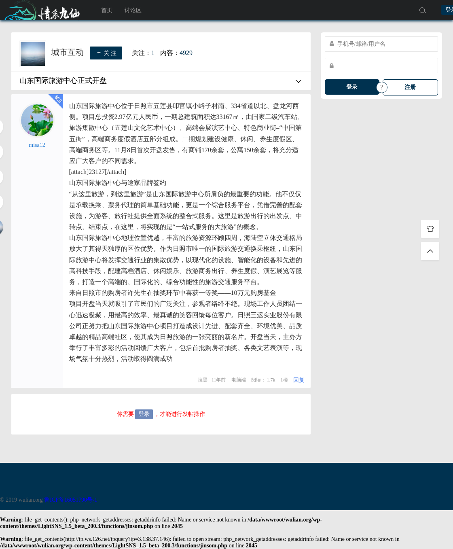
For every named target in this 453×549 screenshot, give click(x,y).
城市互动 (68, 52)
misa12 (37, 145)
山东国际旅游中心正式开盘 (63, 80)
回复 (299, 380)
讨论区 (133, 10)
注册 (410, 87)
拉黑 (202, 380)
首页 (106, 10)
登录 (352, 87)
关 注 (106, 52)
